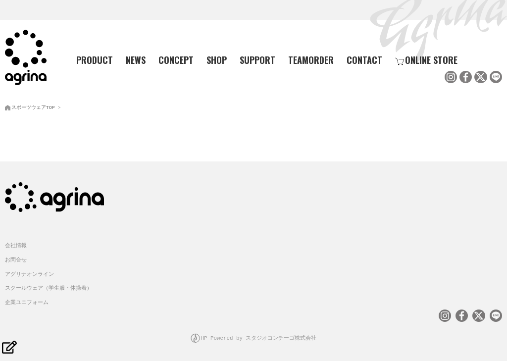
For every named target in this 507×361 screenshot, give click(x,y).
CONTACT (364, 59)
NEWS (136, 59)
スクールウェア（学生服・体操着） (48, 286)
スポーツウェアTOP (33, 106)
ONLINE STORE (426, 59)
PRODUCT (90, 59)
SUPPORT (257, 59)
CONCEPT (176, 59)
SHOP (216, 59)
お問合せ (16, 258)
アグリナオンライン (29, 272)
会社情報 (16, 244)
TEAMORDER (311, 59)
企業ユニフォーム (27, 301)
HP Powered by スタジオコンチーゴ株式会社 (259, 336)
